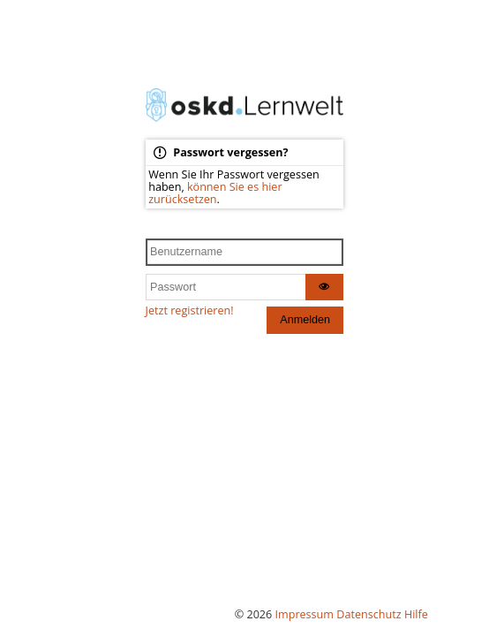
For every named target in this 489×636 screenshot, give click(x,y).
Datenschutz (368, 614)
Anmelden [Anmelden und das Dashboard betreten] (305, 320)
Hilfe (416, 614)
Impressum (305, 614)
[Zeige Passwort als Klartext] (324, 287)
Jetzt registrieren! (190, 310)
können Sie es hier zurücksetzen (215, 193)
